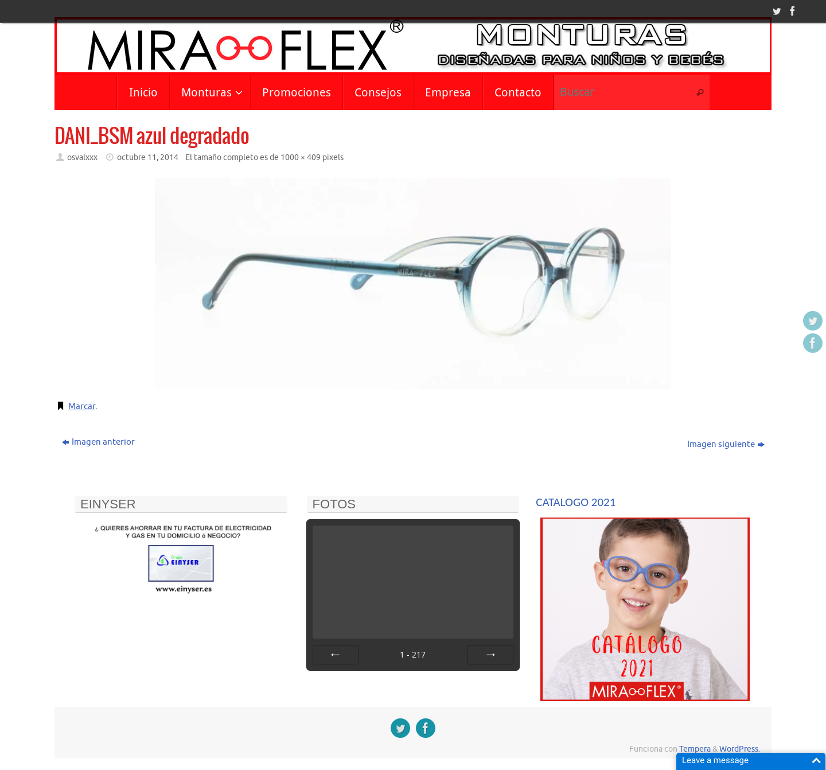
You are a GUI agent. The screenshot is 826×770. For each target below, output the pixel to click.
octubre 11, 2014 (147, 157)
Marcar (81, 406)
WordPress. (739, 749)
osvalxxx (82, 157)
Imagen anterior (98, 442)
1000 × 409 (300, 157)
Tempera (695, 749)
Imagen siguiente (726, 444)
